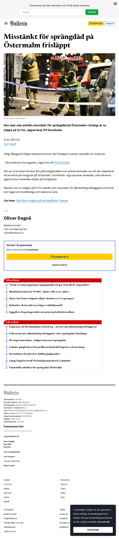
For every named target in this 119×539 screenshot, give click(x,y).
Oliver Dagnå (10, 144)
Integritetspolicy (10, 518)
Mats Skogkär (9, 441)
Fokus (63, 488)
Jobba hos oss (10, 531)
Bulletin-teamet (10, 514)
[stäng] (115, 3)
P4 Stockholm (61, 162)
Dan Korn (7, 447)
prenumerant (32, 249)
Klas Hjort (8, 444)
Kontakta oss (65, 522)
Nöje (63, 497)
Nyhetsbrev (64, 527)
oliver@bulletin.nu (14, 232)
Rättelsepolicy (9, 527)
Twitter (62, 509)
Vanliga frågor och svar (13, 522)
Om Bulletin (8, 509)
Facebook (64, 514)
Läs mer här (103, 521)
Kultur (63, 493)
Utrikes (6, 488)
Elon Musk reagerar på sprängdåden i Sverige (42, 200)
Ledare (6, 497)
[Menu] (6, 23)
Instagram (64, 518)
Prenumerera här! (14, 426)
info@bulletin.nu (20, 408)
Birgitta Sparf (9, 465)
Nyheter (7, 480)
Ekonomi (7, 493)
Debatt (6, 501)
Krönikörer (65, 480)
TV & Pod (8, 484)
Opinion (64, 484)
